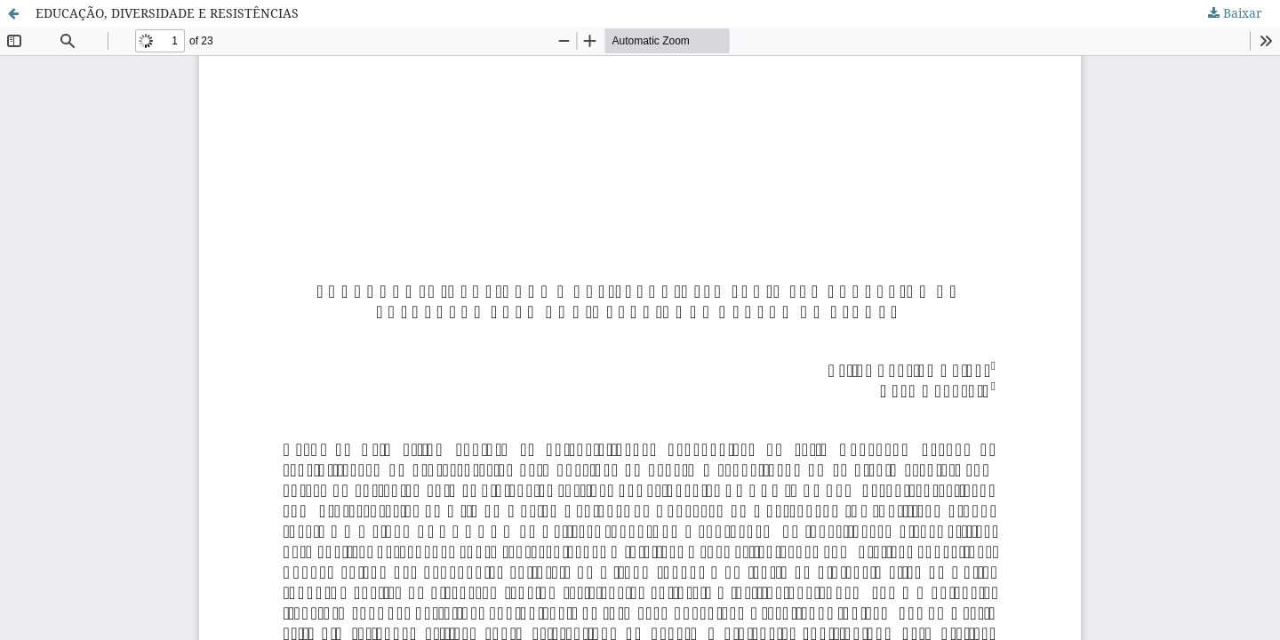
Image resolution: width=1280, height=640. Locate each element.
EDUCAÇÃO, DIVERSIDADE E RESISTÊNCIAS (167, 12)
